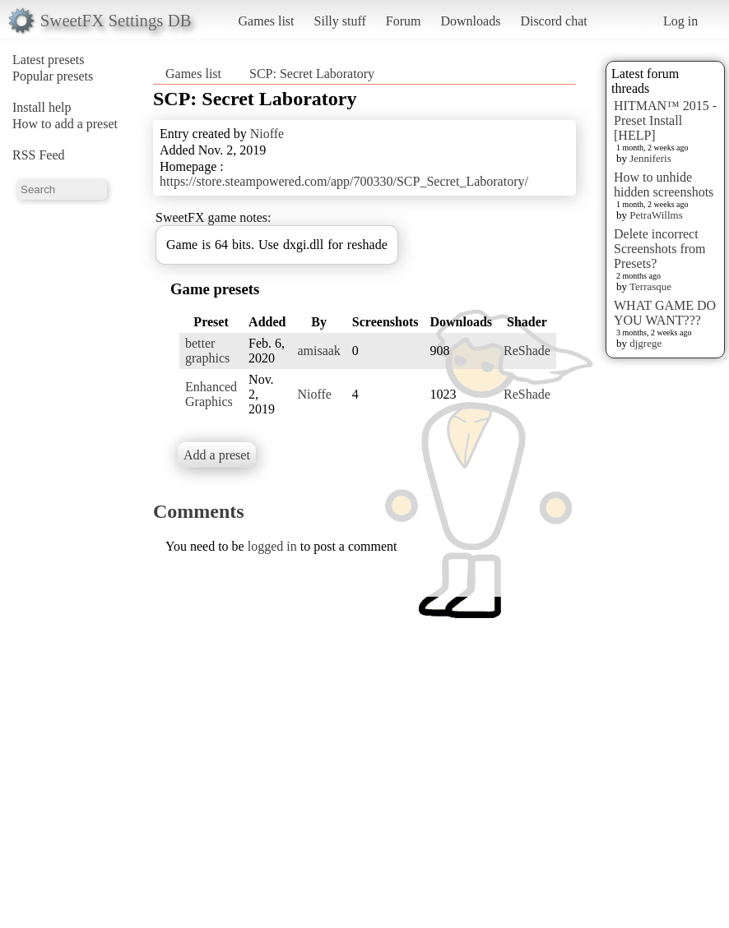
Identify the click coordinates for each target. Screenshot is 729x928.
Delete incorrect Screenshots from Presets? (660, 248)
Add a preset (216, 455)
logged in (272, 546)
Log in (680, 21)
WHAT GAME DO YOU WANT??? (665, 312)
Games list (267, 21)
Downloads (470, 21)
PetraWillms (655, 215)
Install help (42, 107)
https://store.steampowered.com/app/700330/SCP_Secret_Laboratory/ (344, 181)
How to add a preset (65, 124)
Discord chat (553, 21)
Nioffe (267, 134)
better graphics (207, 350)
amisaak (318, 351)
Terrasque (650, 286)
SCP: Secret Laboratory (311, 74)
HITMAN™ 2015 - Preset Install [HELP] (665, 120)
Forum (403, 21)
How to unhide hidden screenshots (663, 184)
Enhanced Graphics (211, 394)
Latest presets (48, 60)
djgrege (645, 343)
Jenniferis (650, 158)
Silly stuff (340, 21)
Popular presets (52, 76)
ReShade (527, 351)
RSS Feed (38, 155)
